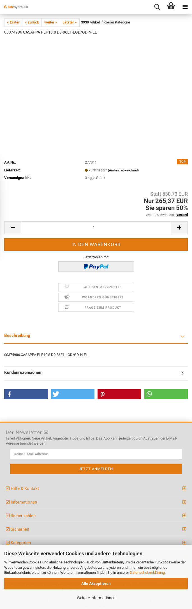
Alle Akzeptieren (96, 583)
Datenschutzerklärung (147, 572)
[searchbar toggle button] (157, 7)
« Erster (13, 22)
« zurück (32, 22)
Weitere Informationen (96, 598)
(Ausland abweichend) (123, 170)
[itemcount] (96, 227)
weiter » (50, 22)
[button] (26, 394)
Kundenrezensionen (22, 372)
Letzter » (70, 22)
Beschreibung (17, 335)
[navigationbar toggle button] (185, 7)
